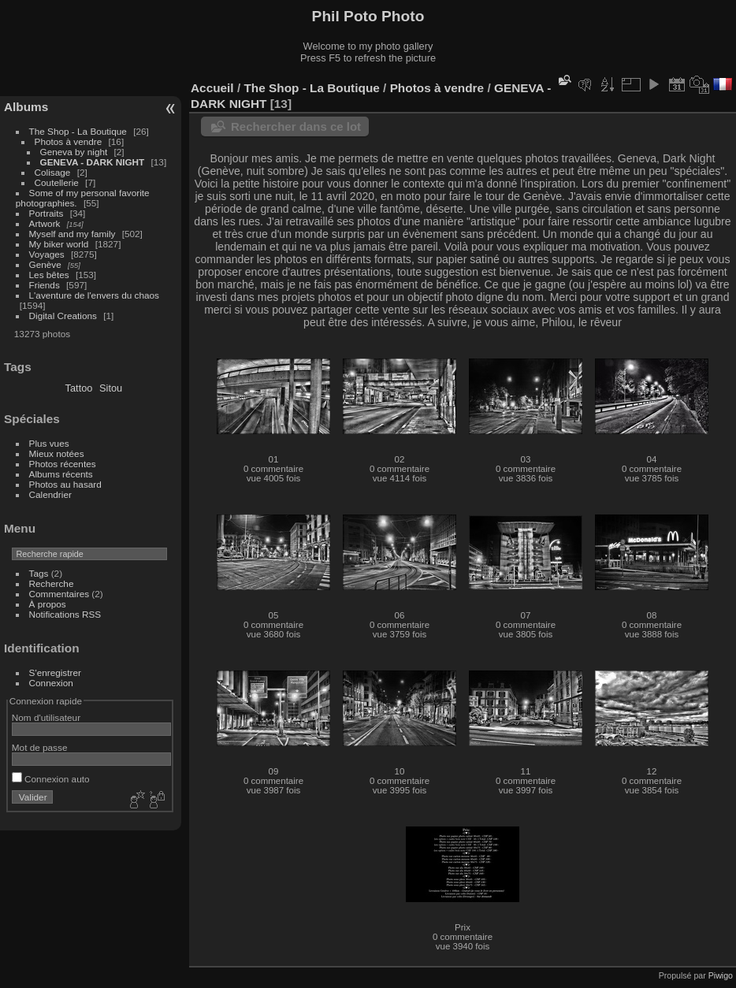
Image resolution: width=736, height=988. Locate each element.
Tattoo (79, 388)
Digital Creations (63, 315)
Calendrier (50, 494)
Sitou (110, 388)
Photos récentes (62, 464)
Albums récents (61, 474)
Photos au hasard (65, 484)
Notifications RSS (65, 614)
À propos (47, 604)
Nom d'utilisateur (46, 717)
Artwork (45, 223)
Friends (44, 285)
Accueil (212, 88)
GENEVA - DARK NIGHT (92, 162)
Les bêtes (49, 274)
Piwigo (720, 975)
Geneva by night (74, 152)
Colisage (53, 172)
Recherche (51, 583)
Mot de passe (40, 747)
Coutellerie (57, 182)
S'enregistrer (55, 672)
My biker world (59, 244)
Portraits (46, 213)
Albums (26, 106)
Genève (45, 264)
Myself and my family (72, 233)
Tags (39, 573)
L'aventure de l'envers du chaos (94, 295)
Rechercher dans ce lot (296, 126)
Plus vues (49, 443)
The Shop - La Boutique (78, 131)
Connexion (51, 683)
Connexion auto (51, 779)
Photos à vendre (68, 141)
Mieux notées (56, 453)
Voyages (47, 254)
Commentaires (59, 594)
